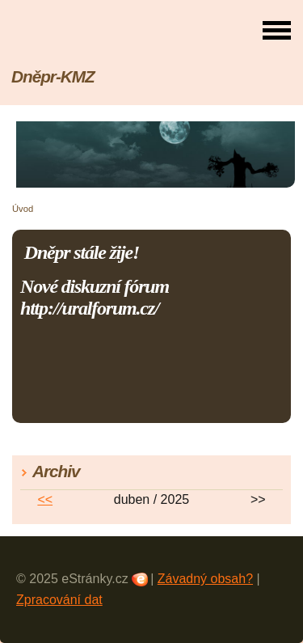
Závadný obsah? (205, 579)
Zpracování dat (59, 600)
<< (45, 499)
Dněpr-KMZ (53, 76)
